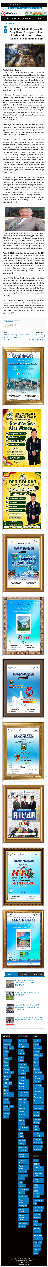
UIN (35, 1242)
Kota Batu (37, 1082)
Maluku (6, 1079)
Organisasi (37, 1225)
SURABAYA (38, 1143)
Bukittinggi (37, 1048)
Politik (36, 1239)
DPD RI (36, 1164)
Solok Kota (37, 1150)
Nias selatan (23, 1151)
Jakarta (36, 1069)
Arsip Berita (24, 974)
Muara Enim (23, 1147)
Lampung (7, 1076)
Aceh (5, 1041)
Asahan (21, 1054)
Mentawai (22, 1140)
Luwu (21, 1133)
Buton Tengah (23, 1092)
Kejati (36, 1211)
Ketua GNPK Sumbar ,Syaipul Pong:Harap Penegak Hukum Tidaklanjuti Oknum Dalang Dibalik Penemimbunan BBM (26, 33)
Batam (21, 1061)
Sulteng (6, 1103)
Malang (36, 1123)
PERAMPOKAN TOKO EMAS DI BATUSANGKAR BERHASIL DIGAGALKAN (26, 983)
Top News (11, 974)
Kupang (36, 1112)
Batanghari (22, 1064)
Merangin (22, 1144)
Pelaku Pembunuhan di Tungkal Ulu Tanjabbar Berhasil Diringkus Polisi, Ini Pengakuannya (28, 1007)
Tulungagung (23, 1223)
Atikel (36, 1161)
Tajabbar (22, 1193)
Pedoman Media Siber (26, 8)
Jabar (6, 1048)
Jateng (6, 1051)
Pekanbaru (37, 1139)
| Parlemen (21, 18)
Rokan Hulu (23, 1175)
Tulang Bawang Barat (21, 1217)
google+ (41, 5)
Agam (21, 1050)
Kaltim (6, 1072)
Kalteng (6, 1069)
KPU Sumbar (38, 1207)
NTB (5, 1083)
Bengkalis (22, 1074)
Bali (10, 1041)
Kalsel (6, 1065)
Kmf (41, 1211)
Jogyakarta (7, 1058)
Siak (20, 1182)
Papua (6, 1086)
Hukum (36, 1197)
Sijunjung (22, 1186)
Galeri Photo (37, 974)
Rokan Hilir (22, 1172)
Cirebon (36, 1051)
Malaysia (37, 1214)
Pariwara (37, 1228)
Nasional (37, 1218)
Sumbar (6, 1110)
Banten (21, 1057)
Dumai (36, 1062)
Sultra (6, 1106)
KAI (35, 1204)
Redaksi (38, 8)
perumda (37, 1249)
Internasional (38, 1200)
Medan (36, 1126)
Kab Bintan (22, 1099)
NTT (10, 1083)
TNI (41, 1239)
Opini (36, 1221)
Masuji (21, 1137)
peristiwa (37, 1246)
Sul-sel (6, 1090)
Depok (36, 1058)
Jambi (11, 1048)
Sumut (6, 1117)
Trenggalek (23, 1206)
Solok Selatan (23, 1189)
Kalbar (6, 1062)
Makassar (37, 1119)
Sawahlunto (38, 1146)
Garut (36, 1065)
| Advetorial (33, 18)
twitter (34, 5)
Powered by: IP (24, 1264)
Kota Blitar (37, 1085)
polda (36, 1253)
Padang (10, 322)
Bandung (37, 1041)
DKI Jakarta (38, 1055)
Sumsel (6, 1113)
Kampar (21, 1120)
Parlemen (37, 1232)
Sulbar (6, 1099)
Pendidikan (38, 1235)
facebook (38, 5)
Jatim (6, 1055)
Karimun (22, 1124)
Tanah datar (23, 1196)
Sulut (11, 1106)
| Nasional (10, 18)
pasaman (22, 1227)
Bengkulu (7, 1044)
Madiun (36, 1116)
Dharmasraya (23, 1096)
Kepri (11, 1072)
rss (44, 5)
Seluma (21, 1179)
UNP (40, 1242)
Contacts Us (13, 8)
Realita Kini (14, 1259)
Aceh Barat (22, 1041)
